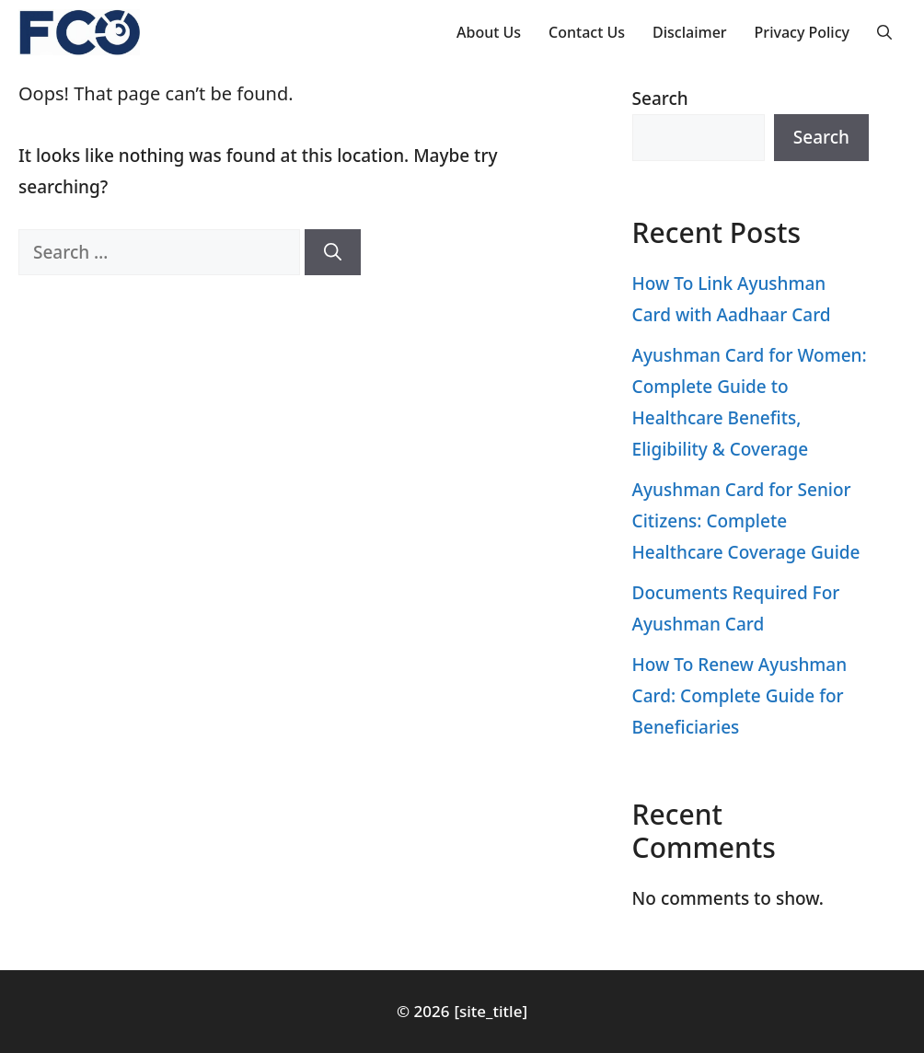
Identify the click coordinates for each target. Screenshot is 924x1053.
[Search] (333, 252)
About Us (488, 32)
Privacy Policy (802, 32)
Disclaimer (690, 32)
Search (660, 98)
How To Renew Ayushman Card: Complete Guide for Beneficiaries (740, 696)
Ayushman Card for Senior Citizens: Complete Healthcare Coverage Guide (746, 521)
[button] (884, 32)
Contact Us (587, 32)
